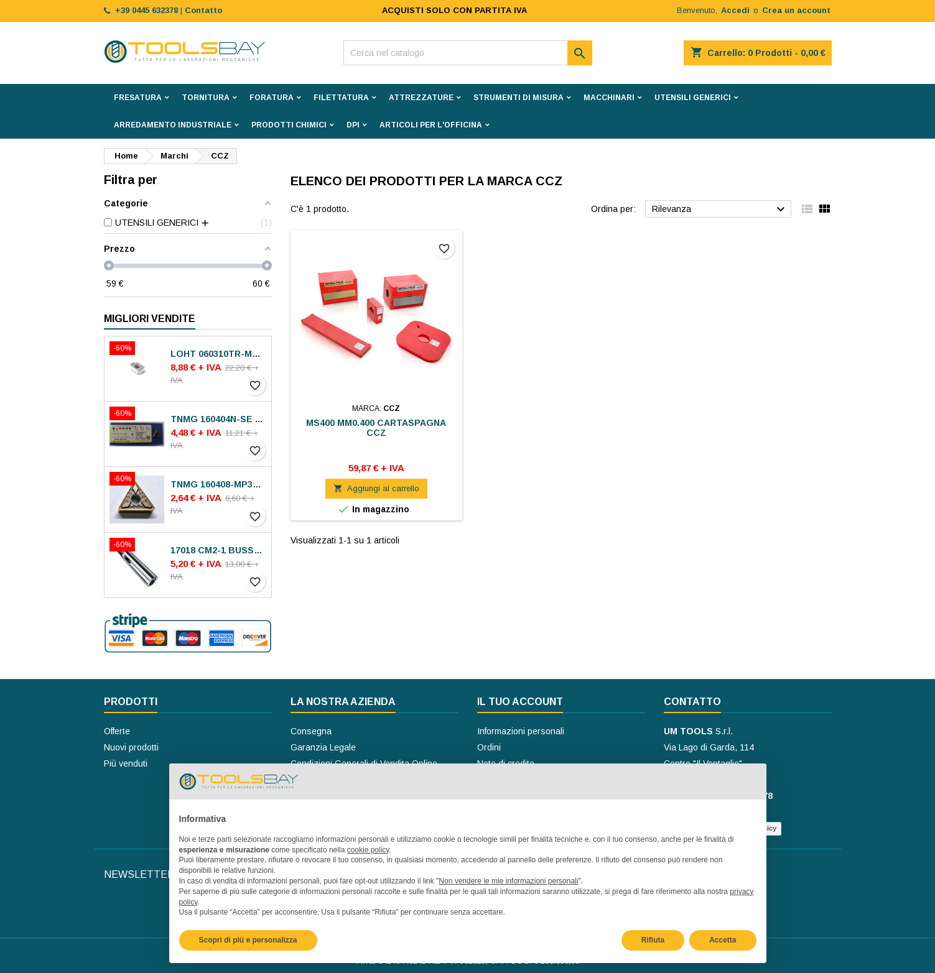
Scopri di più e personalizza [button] (248, 940)
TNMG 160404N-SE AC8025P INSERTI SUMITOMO (218, 419)
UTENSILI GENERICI (692, 97)
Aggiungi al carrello (376, 488)
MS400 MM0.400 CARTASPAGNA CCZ (376, 428)
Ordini (489, 747)
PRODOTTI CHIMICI (289, 125)
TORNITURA (206, 97)
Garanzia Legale (323, 747)
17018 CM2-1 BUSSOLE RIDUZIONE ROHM (218, 550)
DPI (353, 125)
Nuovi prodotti (131, 747)
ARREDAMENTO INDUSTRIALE (172, 125)
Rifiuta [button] (652, 940)
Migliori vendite (149, 318)
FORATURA (271, 97)
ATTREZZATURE (421, 97)
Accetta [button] (722, 940)
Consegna (311, 731)
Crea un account (796, 10)
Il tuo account (520, 701)
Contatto (692, 701)
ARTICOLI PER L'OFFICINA (430, 125)
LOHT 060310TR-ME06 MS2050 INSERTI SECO (218, 354)
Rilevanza (720, 209)
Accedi (735, 10)
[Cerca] (467, 52)
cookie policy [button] (368, 850)
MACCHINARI (609, 97)
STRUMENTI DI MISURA (518, 97)
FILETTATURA (341, 97)
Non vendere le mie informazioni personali (508, 881)
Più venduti (125, 763)
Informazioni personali (520, 731)
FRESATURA (138, 97)
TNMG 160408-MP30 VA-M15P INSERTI (218, 484)
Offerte (117, 731)
